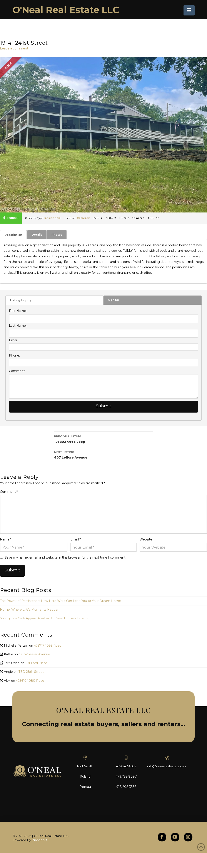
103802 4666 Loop (103, 439)
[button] (189, 10)
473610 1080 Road (30, 681)
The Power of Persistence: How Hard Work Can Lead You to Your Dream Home (60, 601)
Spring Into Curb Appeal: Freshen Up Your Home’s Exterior (44, 618)
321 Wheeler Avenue (34, 654)
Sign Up (113, 300)
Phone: (14, 355)
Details (37, 234)
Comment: (17, 371)
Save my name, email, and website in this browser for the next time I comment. (65, 557)
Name (5, 539)
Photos (57, 234)
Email (75, 539)
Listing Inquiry (20, 300)
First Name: (18, 311)
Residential (52, 218)
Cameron (83, 218)
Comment (9, 492)
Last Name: (18, 326)
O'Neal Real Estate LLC (65, 9)
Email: (13, 340)
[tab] (13, 235)
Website (146, 539)
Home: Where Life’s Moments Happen (29, 610)
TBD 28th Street (31, 672)
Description (13, 234)
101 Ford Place (36, 663)
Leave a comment (14, 48)
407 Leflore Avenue (103, 454)
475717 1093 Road (47, 645)
